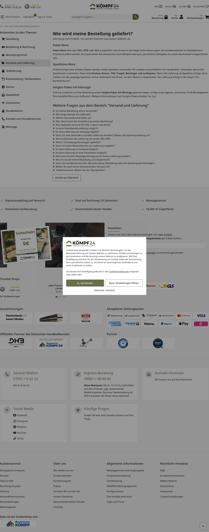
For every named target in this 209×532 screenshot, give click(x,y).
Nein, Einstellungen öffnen (124, 283)
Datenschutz (99, 290)
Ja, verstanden (85, 283)
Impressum (110, 290)
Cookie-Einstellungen (119, 271)
